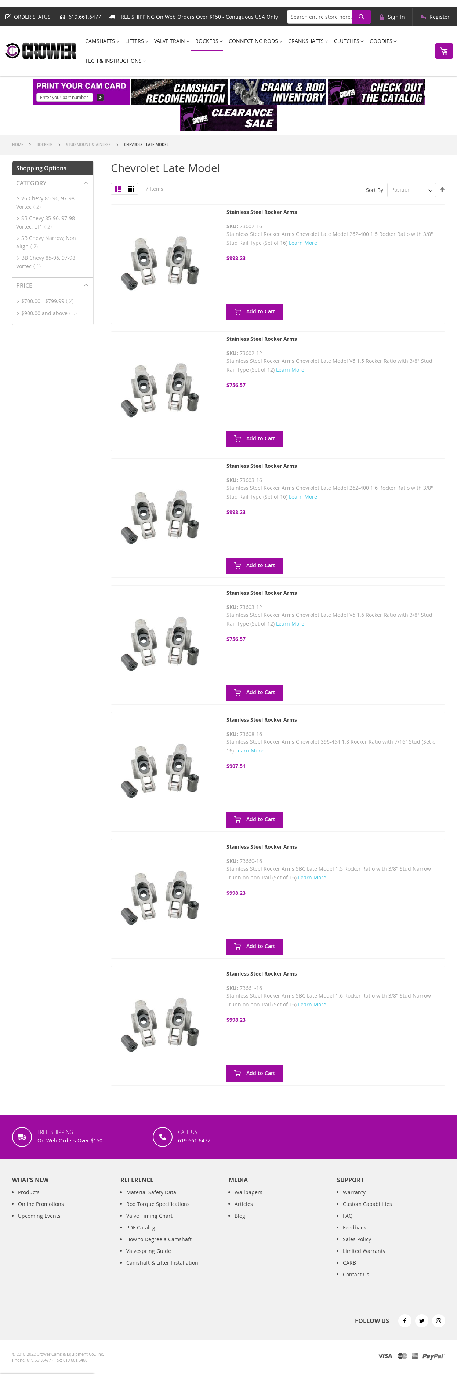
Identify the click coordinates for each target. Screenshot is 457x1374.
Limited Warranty (364, 1258)
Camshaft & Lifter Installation (162, 1270)
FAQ (348, 1223)
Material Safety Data (151, 1199)
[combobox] (329, 17)
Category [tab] (31, 183)
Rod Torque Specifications (158, 1211)
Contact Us (356, 1282)
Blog (240, 1223)
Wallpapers (248, 1199)
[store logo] (40, 50)
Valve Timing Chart (149, 1223)
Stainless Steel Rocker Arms (261, 211)
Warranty (354, 1199)
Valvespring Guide (148, 1258)
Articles (244, 1211)
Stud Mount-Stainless (89, 144)
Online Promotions (41, 1211)
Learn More (303, 242)
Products (29, 1199)
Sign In (396, 16)
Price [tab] (24, 285)
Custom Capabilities (367, 1211)
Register (439, 16)
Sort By (374, 189)
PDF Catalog (140, 1235)
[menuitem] (100, 41)
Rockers (45, 144)
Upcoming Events (39, 1223)
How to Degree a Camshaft (159, 1246)
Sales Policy (357, 1246)
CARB (349, 1270)
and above (51, 313)
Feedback (354, 1235)
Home (18, 144)
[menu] (253, 51)
